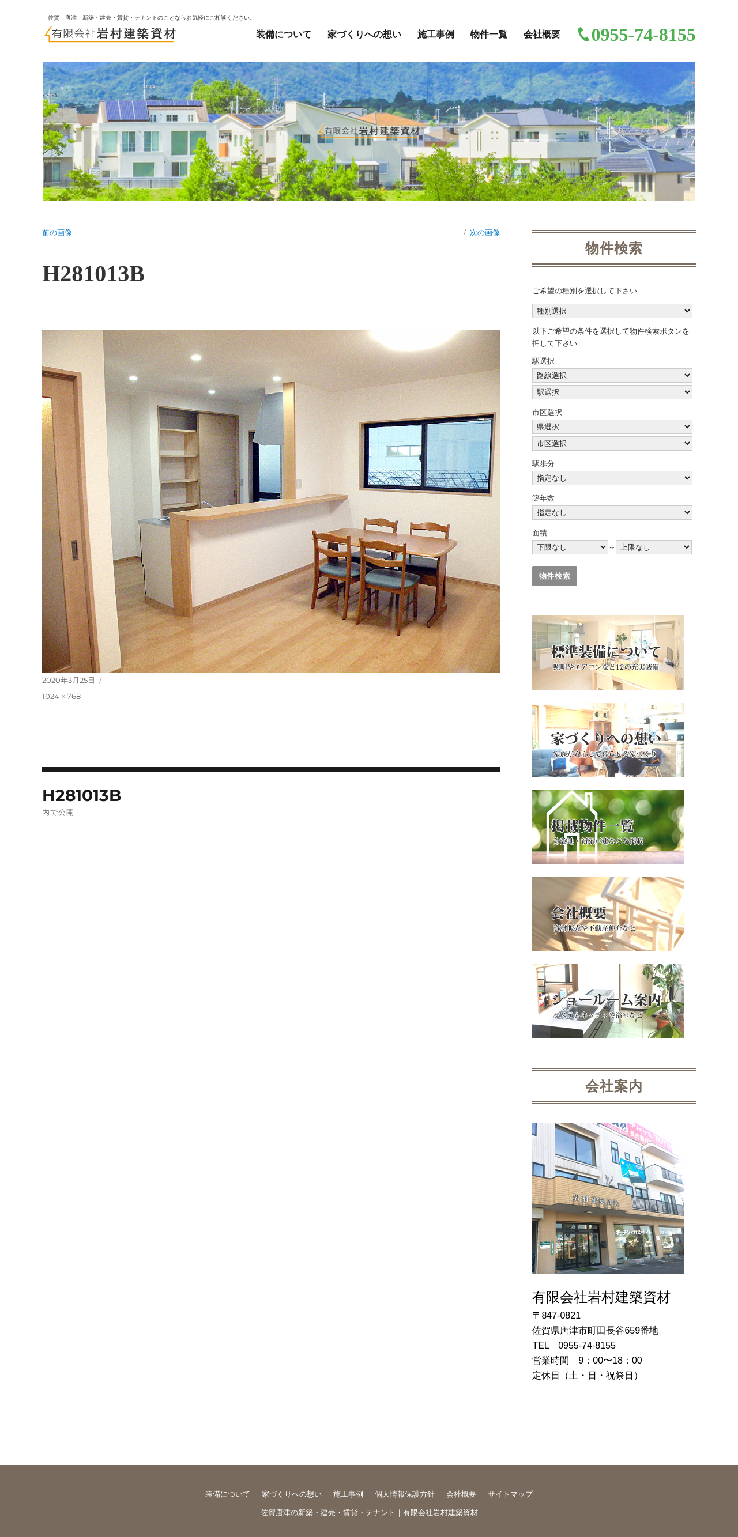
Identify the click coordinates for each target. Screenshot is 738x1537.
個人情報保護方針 (405, 1494)
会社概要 (542, 34)
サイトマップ (510, 1494)
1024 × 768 (61, 696)
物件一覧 (488, 34)
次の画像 (485, 232)
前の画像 (57, 232)
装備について (283, 34)
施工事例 (435, 34)
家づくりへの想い (364, 34)
